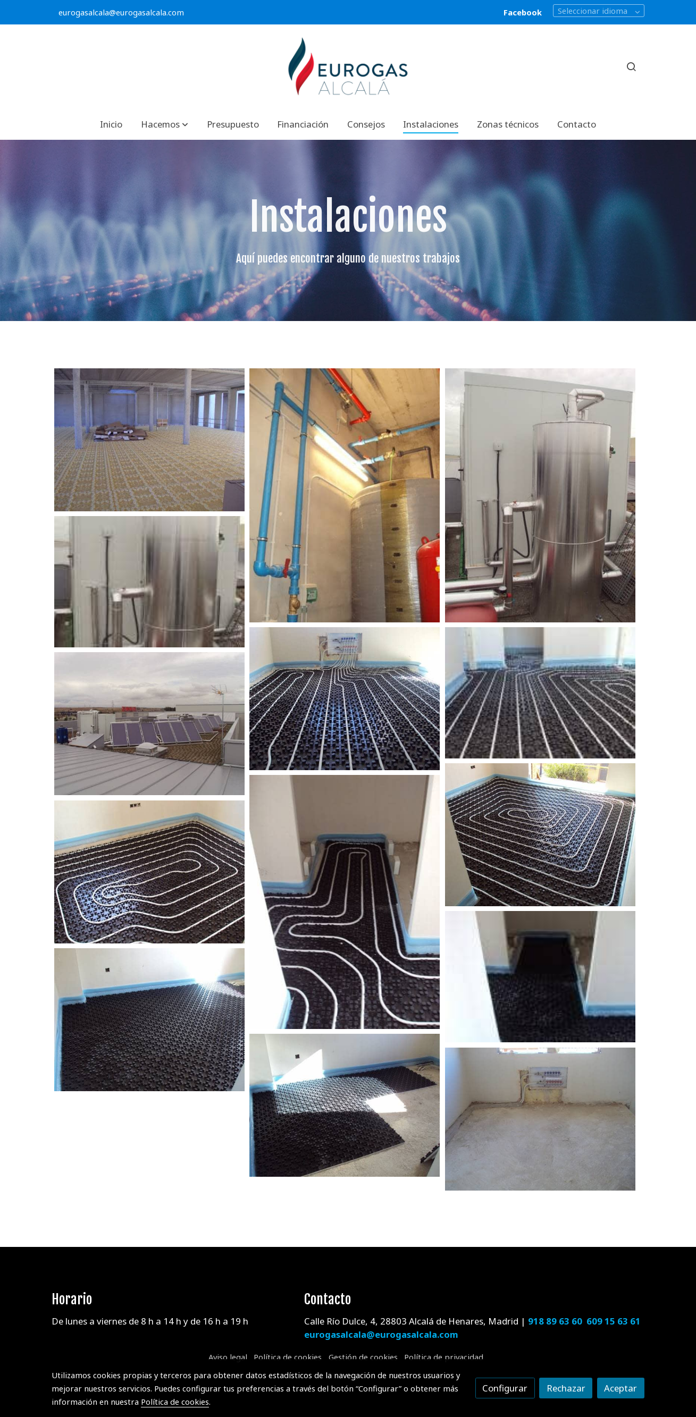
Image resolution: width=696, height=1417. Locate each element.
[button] (164, 124)
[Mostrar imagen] (149, 439)
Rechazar (566, 1388)
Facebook (523, 12)
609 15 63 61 (613, 1321)
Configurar (504, 1388)
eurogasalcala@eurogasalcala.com (121, 12)
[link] (348, 66)
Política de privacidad (443, 1357)
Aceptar (620, 1388)
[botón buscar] (631, 66)
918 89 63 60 (555, 1321)
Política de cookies (288, 1357)
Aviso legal (227, 1357)
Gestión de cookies (363, 1357)
